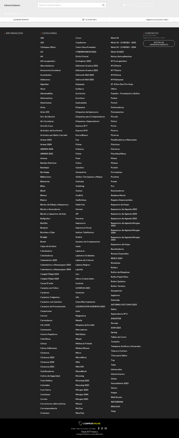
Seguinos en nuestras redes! (157, 20)
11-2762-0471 (90, 20)
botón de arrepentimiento (159, 43)
